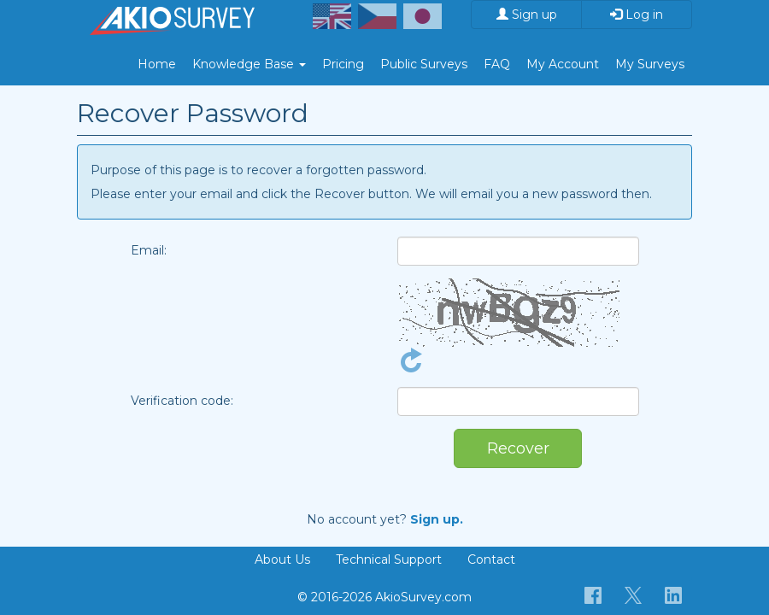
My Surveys (649, 64)
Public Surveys (423, 64)
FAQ (497, 64)
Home (157, 64)
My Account (562, 64)
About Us (282, 559)
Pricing (343, 64)
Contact (491, 559)
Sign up (526, 14)
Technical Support (389, 559)
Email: (149, 250)
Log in (636, 14)
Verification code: (182, 400)
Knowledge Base (249, 64)
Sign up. (436, 519)
